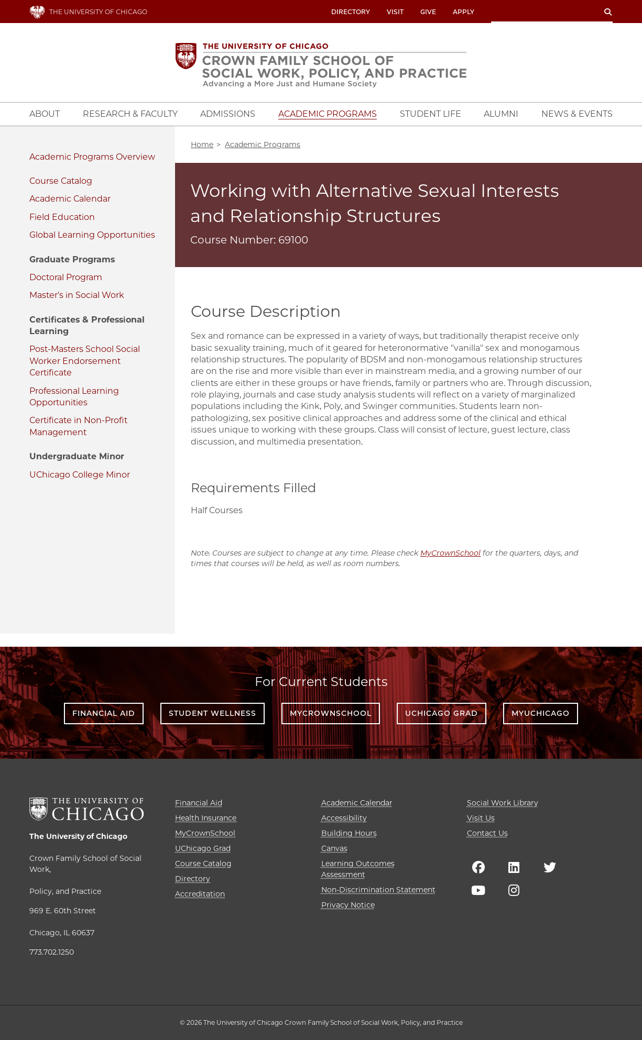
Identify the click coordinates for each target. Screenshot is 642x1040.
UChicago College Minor (79, 475)
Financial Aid (103, 713)
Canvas (334, 848)
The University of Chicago (78, 836)
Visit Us (481, 818)
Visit (395, 12)
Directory (350, 12)
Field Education (62, 217)
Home (202, 144)
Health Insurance (205, 818)
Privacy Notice (348, 905)
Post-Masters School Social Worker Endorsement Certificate (84, 361)
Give (428, 12)
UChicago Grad (441, 713)
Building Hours (349, 833)
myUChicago (541, 713)
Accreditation (200, 894)
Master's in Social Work (76, 295)
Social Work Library (502, 802)
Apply (463, 12)
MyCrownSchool (450, 553)
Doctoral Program (65, 277)
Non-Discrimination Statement (378, 889)
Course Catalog (60, 181)
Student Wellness (212, 713)
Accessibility (344, 818)
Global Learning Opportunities (92, 235)
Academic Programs (71, 157)
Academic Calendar (70, 199)
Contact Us (487, 833)
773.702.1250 (51, 952)
